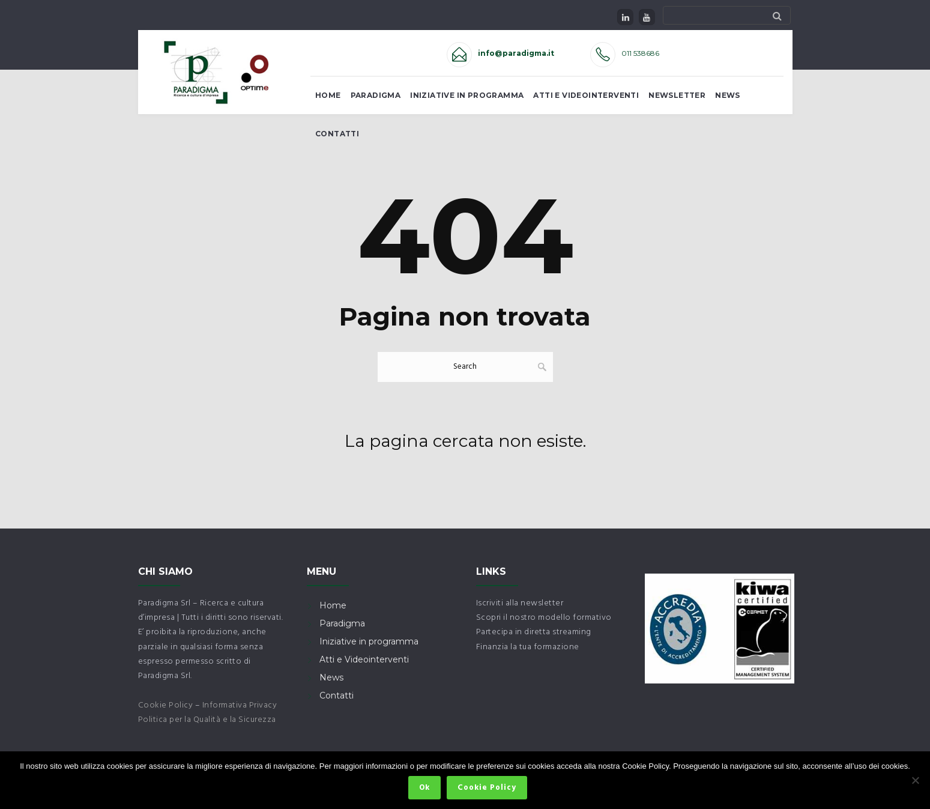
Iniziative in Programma (467, 95)
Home (328, 95)
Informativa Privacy (239, 705)
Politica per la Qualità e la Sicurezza (207, 720)
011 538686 (640, 53)
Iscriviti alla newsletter (520, 603)
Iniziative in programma (368, 641)
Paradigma (376, 95)
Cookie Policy (165, 705)
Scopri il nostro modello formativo (544, 618)
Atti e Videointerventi (586, 95)
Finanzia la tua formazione (527, 647)
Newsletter (676, 95)
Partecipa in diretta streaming (533, 632)
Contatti (337, 133)
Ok (425, 788)
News (727, 95)
